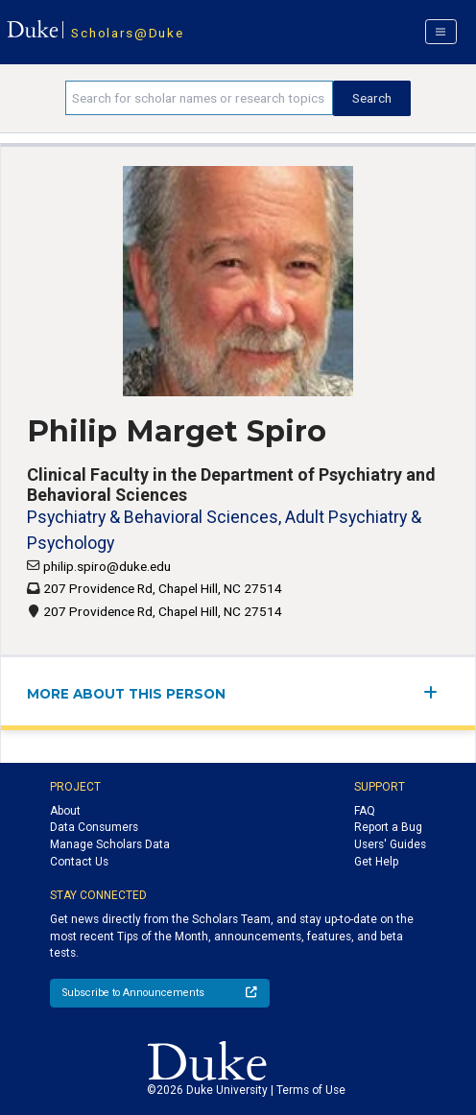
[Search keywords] (199, 98)
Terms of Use (310, 1090)
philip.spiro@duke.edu (107, 566)
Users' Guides (390, 844)
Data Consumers (94, 827)
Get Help (376, 861)
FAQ (364, 811)
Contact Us (79, 861)
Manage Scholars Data (110, 844)
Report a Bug (388, 827)
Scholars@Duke (127, 32)
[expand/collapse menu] (436, 692)
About (65, 811)
